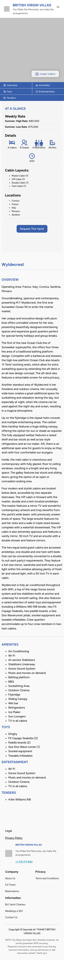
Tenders (9, 97)
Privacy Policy (14, 838)
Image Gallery (45, 74)
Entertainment (45, 91)
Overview (10, 85)
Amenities (43, 85)
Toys (7, 91)
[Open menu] (58, 7)
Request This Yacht (32, 228)
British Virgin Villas (32, 5)
